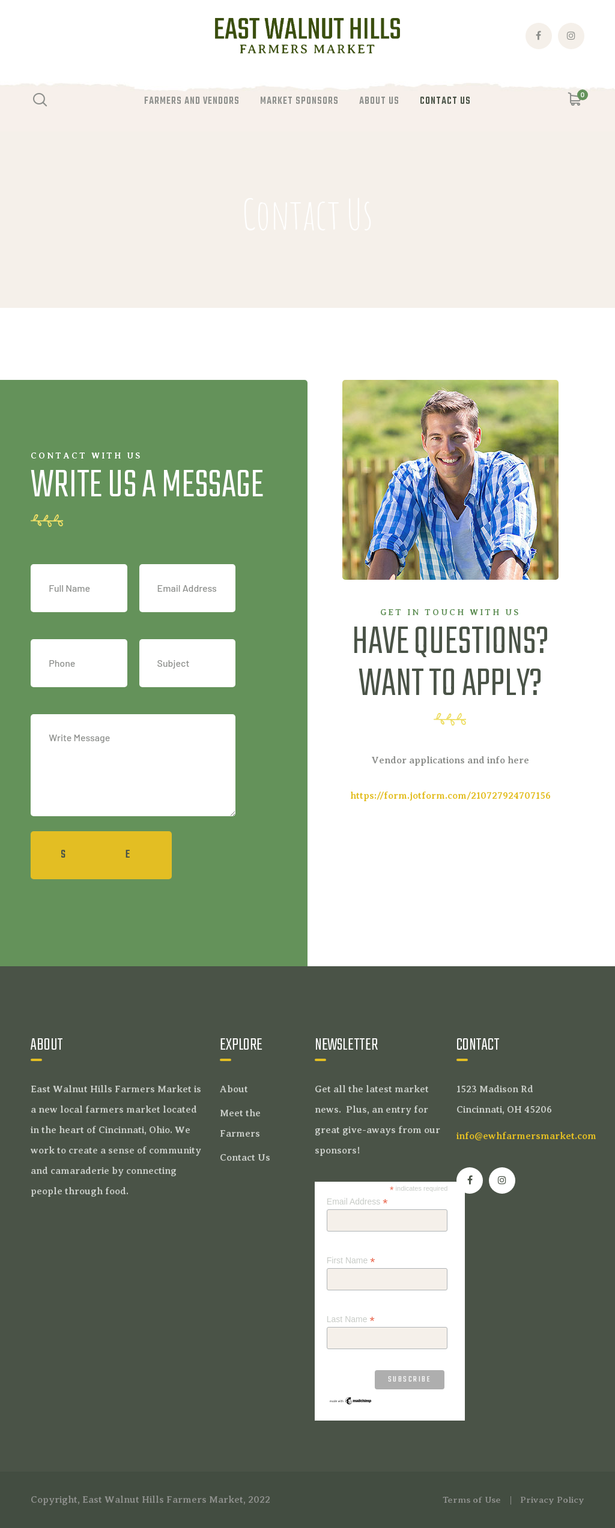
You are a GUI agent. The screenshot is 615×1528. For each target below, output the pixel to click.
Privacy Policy (552, 1500)
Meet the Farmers (240, 1123)
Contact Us (245, 1157)
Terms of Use (472, 1500)
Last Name (351, 1319)
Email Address (357, 1202)
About (234, 1089)
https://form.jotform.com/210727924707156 (450, 795)
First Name (351, 1260)
